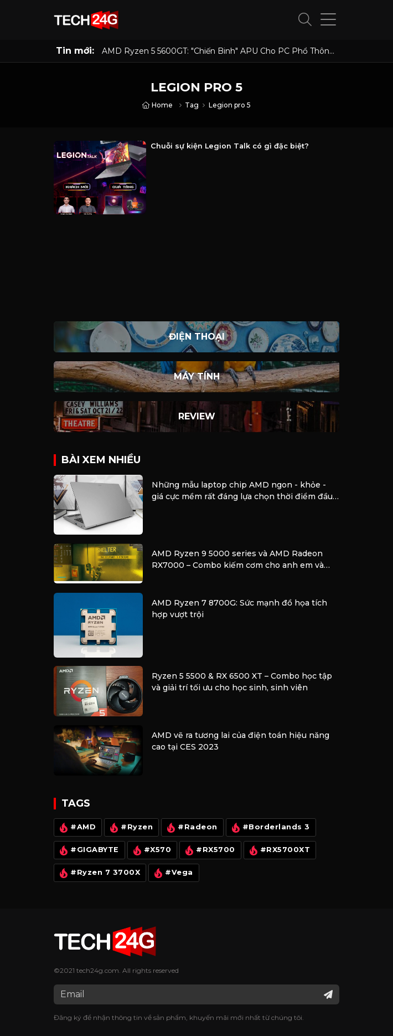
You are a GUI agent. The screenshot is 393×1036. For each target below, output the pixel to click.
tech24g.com (97, 970)
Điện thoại (197, 336)
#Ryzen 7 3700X (98, 873)
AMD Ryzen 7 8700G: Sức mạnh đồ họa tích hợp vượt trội (239, 608)
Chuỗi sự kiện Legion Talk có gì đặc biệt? (230, 146)
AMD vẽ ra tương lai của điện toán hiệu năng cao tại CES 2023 (240, 741)
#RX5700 (209, 850)
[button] (305, 19)
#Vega (172, 873)
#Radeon (191, 827)
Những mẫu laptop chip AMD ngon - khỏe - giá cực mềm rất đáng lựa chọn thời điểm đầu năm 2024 (242, 491)
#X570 (151, 850)
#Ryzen (130, 827)
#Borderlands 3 (269, 827)
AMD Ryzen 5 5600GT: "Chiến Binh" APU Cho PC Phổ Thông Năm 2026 (218, 51)
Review (196, 416)
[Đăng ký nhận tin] (328, 994)
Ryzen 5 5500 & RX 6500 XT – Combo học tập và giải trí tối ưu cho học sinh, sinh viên (242, 682)
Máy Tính (197, 376)
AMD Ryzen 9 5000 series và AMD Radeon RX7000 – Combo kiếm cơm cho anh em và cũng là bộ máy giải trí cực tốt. (238, 559)
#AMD (76, 827)
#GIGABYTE (88, 850)
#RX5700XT (279, 850)
